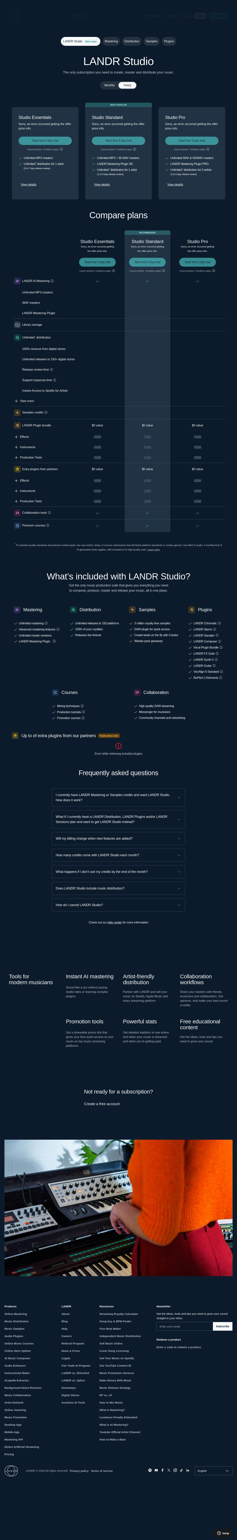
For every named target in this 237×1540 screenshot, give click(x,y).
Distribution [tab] (131, 41)
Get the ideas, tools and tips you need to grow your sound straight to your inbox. (192, 1316)
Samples (77, 15)
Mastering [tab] (111, 41)
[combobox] (213, 1471)
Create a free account (102, 1104)
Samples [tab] (151, 41)
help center (114, 922)
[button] (92, 16)
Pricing (182, 15)
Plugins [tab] (169, 41)
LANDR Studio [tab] (80, 41)
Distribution (149, 15)
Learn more (153, 549)
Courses (168, 15)
